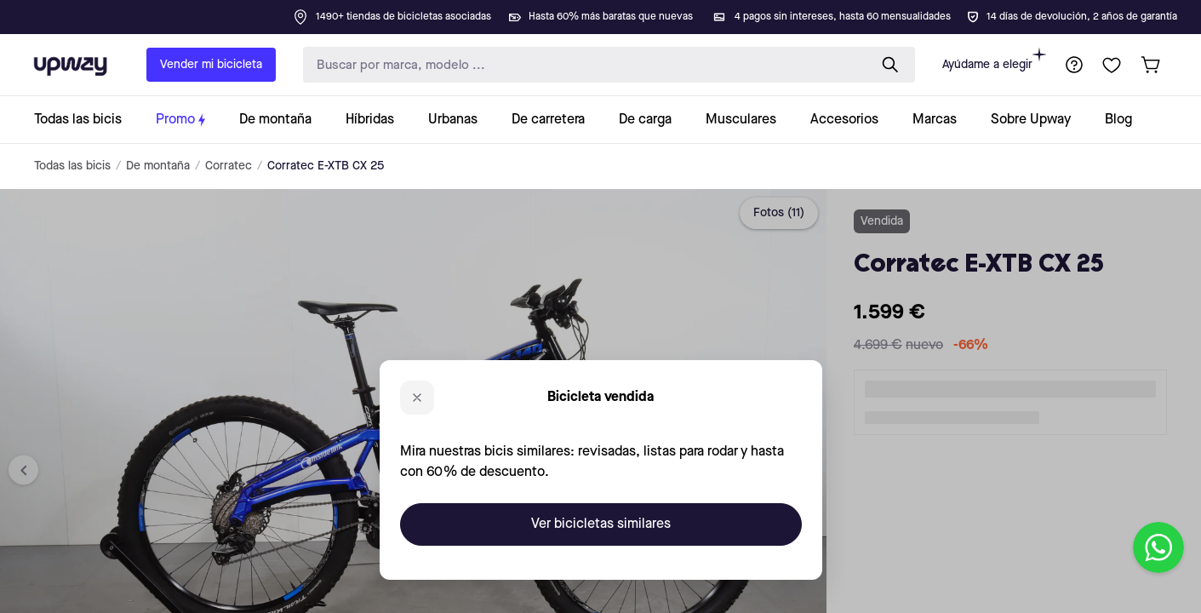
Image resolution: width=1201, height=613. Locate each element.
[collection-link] (86, 119)
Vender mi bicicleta (211, 65)
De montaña (158, 166)
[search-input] (582, 65)
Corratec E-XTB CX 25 (325, 166)
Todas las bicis (72, 166)
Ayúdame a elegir (994, 59)
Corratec (228, 166)
